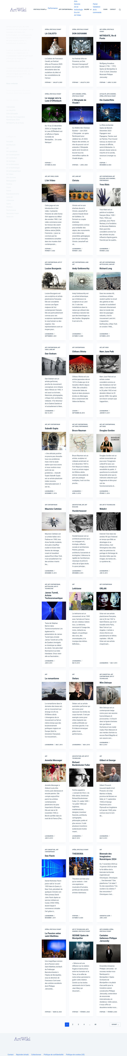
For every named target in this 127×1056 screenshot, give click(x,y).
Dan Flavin (50, 856)
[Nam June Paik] (108, 364)
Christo (75, 180)
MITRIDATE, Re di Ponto (15, 123)
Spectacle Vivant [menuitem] (40, 9)
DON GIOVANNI (79, 33)
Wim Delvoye (106, 682)
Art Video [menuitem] (77, 15)
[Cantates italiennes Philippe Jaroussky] (108, 953)
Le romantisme (52, 678)
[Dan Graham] (54, 366)
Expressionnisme (12, 194)
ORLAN (103, 588)
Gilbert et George (108, 760)
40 (95, 1024)
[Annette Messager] (54, 773)
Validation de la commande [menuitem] (97, 9)
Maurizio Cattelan (53, 509)
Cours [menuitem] (105, 9)
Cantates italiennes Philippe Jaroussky (108, 938)
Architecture (76, 505)
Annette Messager (53, 760)
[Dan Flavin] (54, 868)
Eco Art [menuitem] (77, 12)
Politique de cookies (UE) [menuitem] (75, 1055)
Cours (57, 176)
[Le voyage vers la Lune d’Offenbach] (54, 113)
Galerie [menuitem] (88, 9)
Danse (8, 191)
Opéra (47, 29)
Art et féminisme (12, 164)
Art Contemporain (106, 176)
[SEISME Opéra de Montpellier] (81, 951)
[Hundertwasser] (81, 523)
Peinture (9, 207)
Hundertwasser (79, 511)
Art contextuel (11, 158)
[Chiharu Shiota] (81, 364)
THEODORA (77, 853)
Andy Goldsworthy (80, 268)
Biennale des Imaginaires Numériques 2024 (108, 856)
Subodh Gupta (51, 428)
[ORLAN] (108, 601)
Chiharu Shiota (79, 351)
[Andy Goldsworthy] (81, 281)
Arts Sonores (76, 94)
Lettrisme (76, 588)
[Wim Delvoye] (108, 695)
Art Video (51, 176)
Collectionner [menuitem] (36, 1055)
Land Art (78, 176)
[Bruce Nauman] (81, 443)
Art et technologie (108, 505)
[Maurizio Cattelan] (54, 521)
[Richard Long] (108, 281)
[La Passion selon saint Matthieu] (54, 949)
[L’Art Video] (54, 193)
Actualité (103, 94)
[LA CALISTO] (54, 46)
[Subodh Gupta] (54, 441)
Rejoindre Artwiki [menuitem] (22, 1055)
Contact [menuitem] (113, 9)
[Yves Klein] (108, 197)
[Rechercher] (120, 9)
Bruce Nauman (79, 430)
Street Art (9, 217)
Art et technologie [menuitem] (78, 8)
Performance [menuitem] (53, 8)
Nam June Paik (107, 351)
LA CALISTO (51, 33)
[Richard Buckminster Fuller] (81, 777)
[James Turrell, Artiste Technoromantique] (54, 611)
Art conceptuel (105, 674)
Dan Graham (50, 353)
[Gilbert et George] (108, 773)
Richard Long (106, 268)
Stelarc (75, 678)
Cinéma (9, 184)
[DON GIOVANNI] (81, 46)
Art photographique (13, 171)
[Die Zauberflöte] (108, 112)
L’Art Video (50, 180)
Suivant (115, 1024)
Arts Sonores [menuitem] (77, 2)
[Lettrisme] (81, 601)
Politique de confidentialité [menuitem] (53, 1055)
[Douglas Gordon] (108, 443)
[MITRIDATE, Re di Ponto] (108, 51)
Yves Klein (104, 184)
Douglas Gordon (107, 430)
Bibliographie (11, 181)
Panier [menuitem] (95, 4)
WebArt (103, 509)
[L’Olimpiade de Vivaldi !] (81, 115)
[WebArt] (108, 521)
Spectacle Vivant (55, 29)
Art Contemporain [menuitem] (66, 9)
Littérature (10, 200)
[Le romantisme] (54, 691)
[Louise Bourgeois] (54, 281)
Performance (104, 180)
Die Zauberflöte (107, 100)
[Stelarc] (81, 691)
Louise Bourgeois (53, 268)
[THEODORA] (81, 866)
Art (101, 29)
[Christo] (81, 193)
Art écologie (104, 264)
